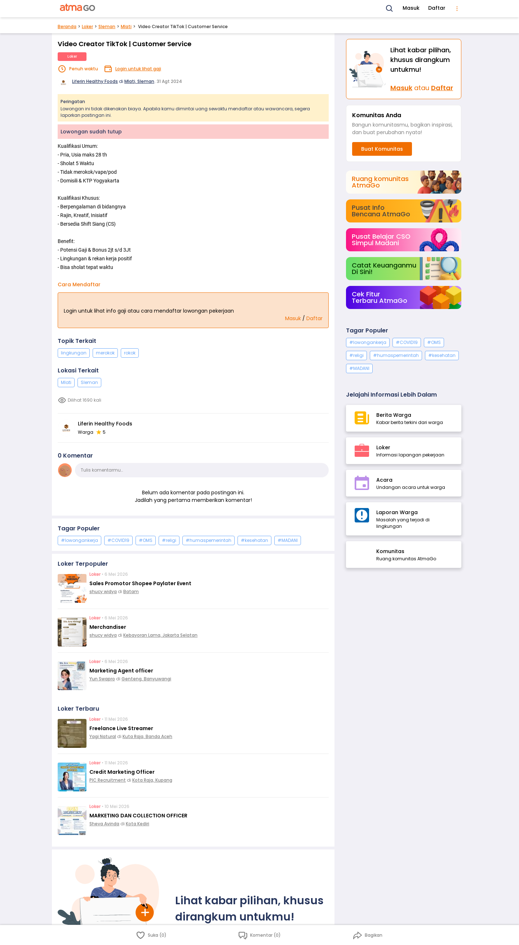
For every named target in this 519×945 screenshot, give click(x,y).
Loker (87, 26)
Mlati (126, 26)
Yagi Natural (102, 736)
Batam (131, 591)
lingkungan (73, 353)
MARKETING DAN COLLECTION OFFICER (138, 815)
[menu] (457, 8)
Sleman (106, 26)
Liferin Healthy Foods (95, 81)
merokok (105, 353)
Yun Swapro (102, 679)
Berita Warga (393, 415)
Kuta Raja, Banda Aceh (147, 736)
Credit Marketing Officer (122, 772)
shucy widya (103, 591)
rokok (130, 353)
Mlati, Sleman (139, 81)
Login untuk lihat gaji (138, 69)
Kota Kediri (137, 824)
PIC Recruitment (107, 780)
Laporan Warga (397, 512)
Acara (384, 479)
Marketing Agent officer (121, 670)
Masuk (411, 8)
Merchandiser (107, 627)
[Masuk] (368, 69)
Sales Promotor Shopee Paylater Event (140, 583)
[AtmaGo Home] (78, 8)
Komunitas (390, 551)
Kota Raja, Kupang (152, 780)
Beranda (67, 26)
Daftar (436, 8)
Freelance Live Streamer (121, 728)
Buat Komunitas (382, 149)
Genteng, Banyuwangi (146, 679)
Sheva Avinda (104, 824)
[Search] (389, 8)
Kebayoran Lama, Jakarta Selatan (160, 635)
